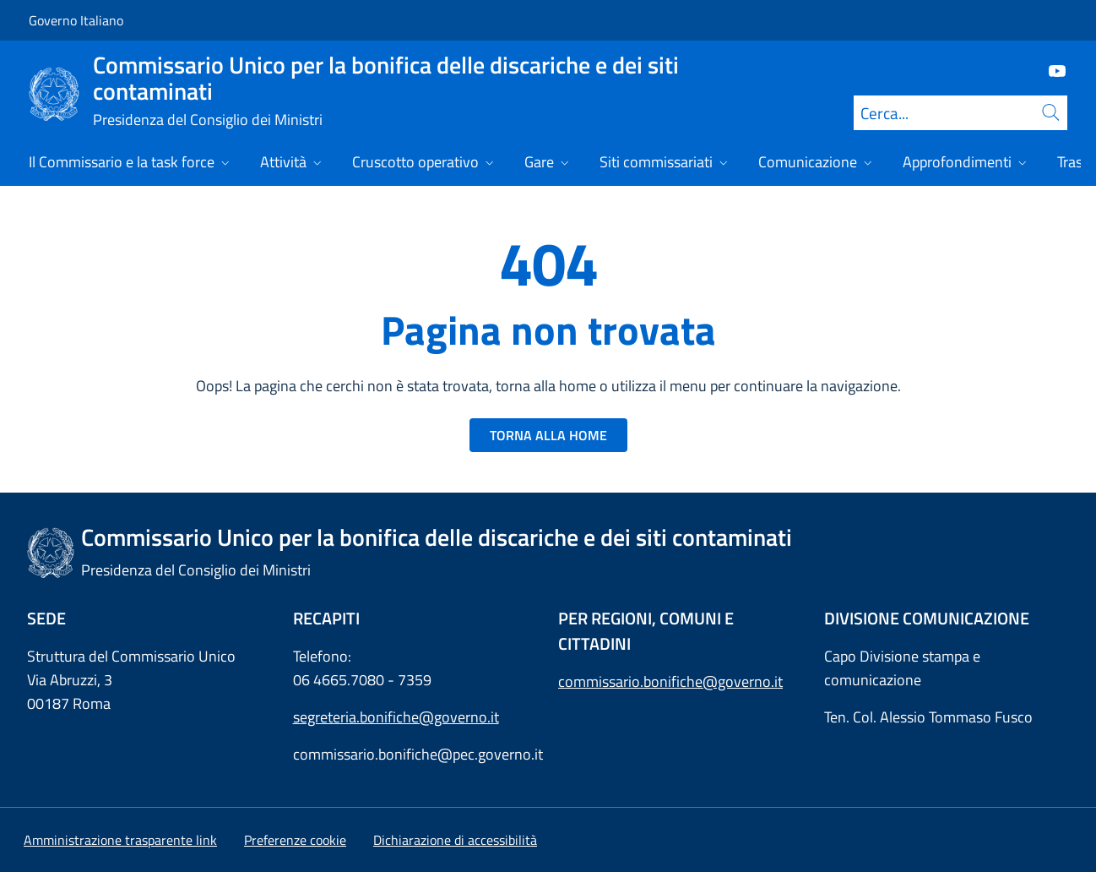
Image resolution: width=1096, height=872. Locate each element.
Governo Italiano (76, 20)
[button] (295, 840)
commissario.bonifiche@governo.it (670, 681)
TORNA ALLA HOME (548, 435)
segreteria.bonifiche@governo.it (396, 717)
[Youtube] (1050, 69)
